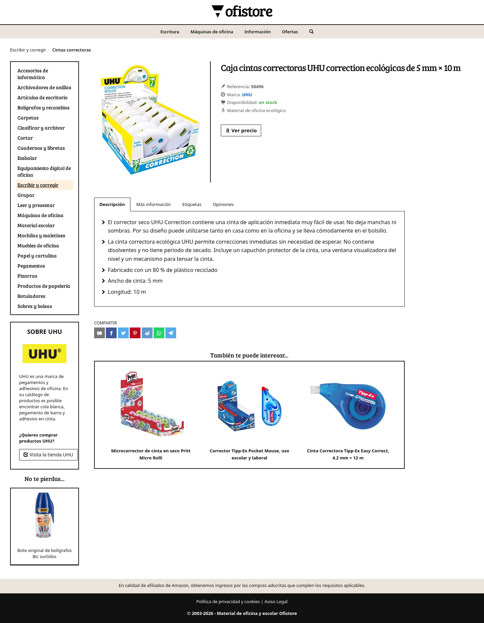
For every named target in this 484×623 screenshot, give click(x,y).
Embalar (27, 157)
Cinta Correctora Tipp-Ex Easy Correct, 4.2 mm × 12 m (348, 414)
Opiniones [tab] (223, 204)
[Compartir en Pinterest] (135, 332)
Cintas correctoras (71, 50)
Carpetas (28, 117)
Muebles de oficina (38, 245)
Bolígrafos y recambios (43, 107)
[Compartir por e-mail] (99, 332)
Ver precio (241, 130)
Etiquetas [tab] (191, 204)
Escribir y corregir (28, 50)
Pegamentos (31, 265)
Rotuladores (31, 295)
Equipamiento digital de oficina (44, 171)
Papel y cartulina (37, 255)
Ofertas (290, 32)
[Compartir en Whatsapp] (159, 332)
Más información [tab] (153, 204)
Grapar (26, 195)
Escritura (169, 32)
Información (257, 32)
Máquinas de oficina (212, 32)
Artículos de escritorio (42, 97)
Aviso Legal (276, 601)
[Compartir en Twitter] (123, 332)
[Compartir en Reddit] (147, 332)
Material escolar (36, 225)
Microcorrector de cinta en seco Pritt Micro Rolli (151, 414)
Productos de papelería (43, 285)
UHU (247, 95)
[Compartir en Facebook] (111, 332)
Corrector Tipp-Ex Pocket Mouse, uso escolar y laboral (249, 414)
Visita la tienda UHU (48, 454)
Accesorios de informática (32, 73)
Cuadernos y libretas (41, 147)
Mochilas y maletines (41, 235)
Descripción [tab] (112, 204)
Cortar (25, 137)
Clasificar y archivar (41, 127)
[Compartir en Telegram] (170, 332)
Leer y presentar (36, 205)
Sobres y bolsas (34, 306)
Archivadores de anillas (44, 87)
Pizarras (27, 275)
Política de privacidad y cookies (228, 601)
